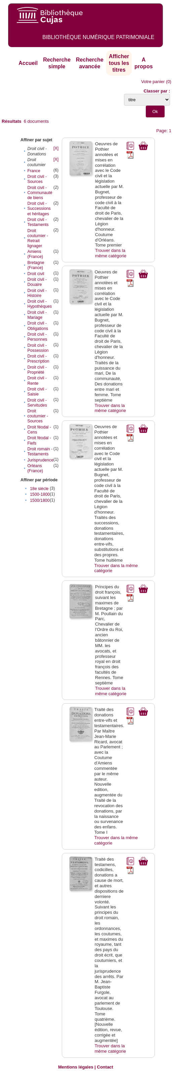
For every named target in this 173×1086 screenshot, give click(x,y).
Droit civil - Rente (37, 380)
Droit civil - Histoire (37, 293)
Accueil (28, 63)
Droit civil (35, 273)
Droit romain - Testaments (39, 451)
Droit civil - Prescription (38, 359)
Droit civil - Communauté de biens (39, 192)
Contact (105, 1067)
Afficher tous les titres (119, 62)
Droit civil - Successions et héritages (38, 208)
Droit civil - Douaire (37, 282)
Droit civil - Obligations (37, 326)
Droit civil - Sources (37, 179)
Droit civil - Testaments (37, 222)
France (33, 170)
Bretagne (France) (35, 265)
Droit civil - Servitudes (37, 403)
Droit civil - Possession (37, 348)
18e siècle (39, 488)
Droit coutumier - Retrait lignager (37, 238)
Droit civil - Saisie (37, 392)
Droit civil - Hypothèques (39, 304)
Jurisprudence (40, 460)
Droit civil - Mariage (37, 315)
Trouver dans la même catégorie (110, 253)
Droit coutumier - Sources (37, 416)
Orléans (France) (35, 468)
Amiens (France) (35, 254)
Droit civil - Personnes (37, 337)
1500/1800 (39, 500)
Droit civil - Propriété (37, 370)
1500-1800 (40, 494)
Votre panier (153, 81)
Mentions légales (75, 1067)
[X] (55, 148)
